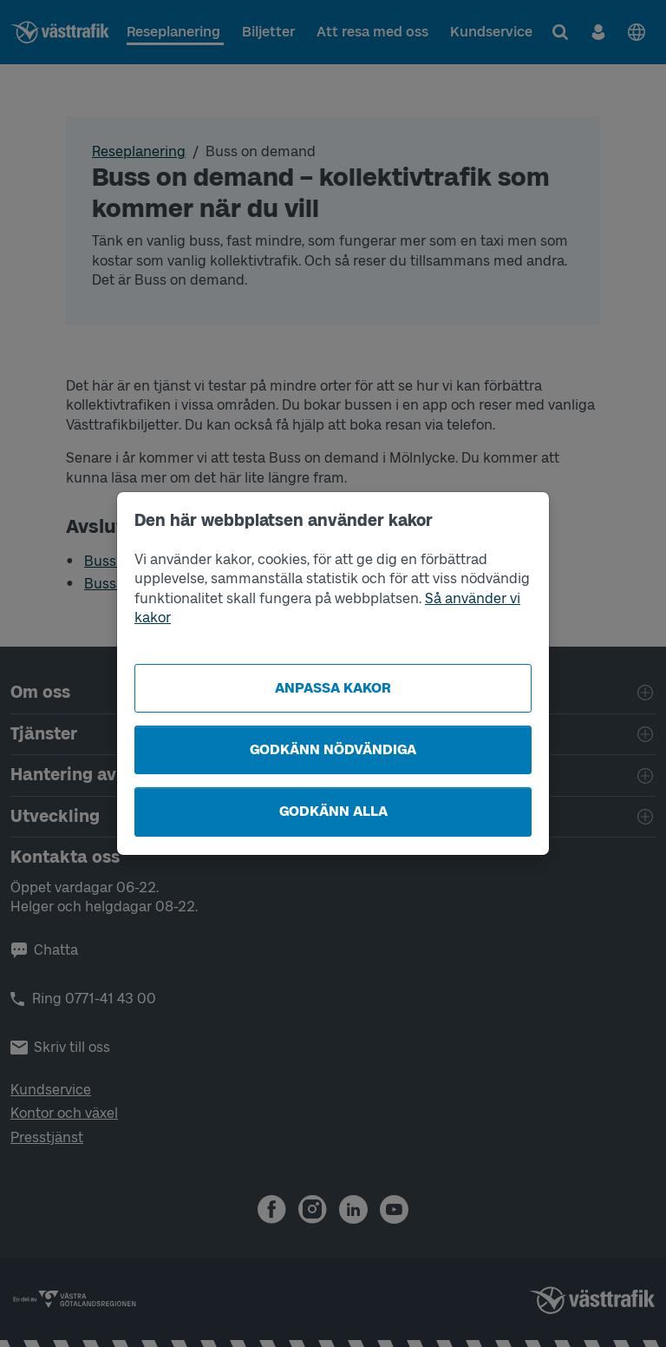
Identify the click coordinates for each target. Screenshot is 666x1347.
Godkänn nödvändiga (333, 749)
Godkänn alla (333, 811)
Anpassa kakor (333, 688)
